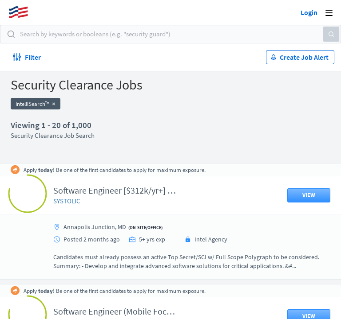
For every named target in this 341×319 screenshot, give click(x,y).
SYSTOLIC (66, 201)
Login (309, 12)
